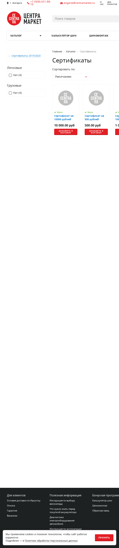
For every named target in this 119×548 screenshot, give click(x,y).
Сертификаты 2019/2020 (26, 56)
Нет (17, 75)
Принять (104, 537)
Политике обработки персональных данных (51, 541)
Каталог (71, 51)
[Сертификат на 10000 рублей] (66, 111)
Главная (57, 51)
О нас (102, 3)
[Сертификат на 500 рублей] (96, 111)
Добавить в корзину (66, 131)
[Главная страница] (24, 18)
